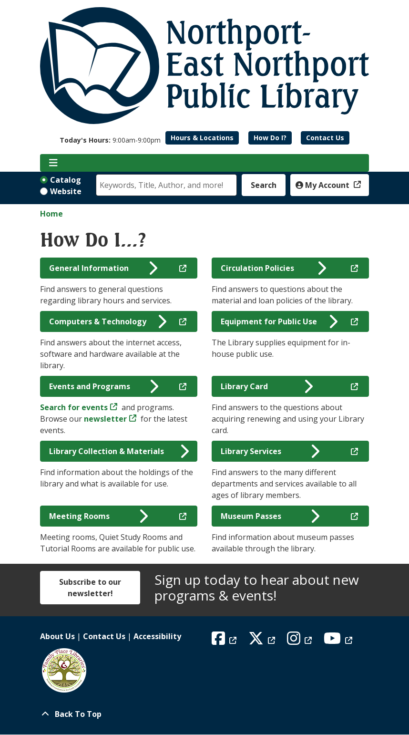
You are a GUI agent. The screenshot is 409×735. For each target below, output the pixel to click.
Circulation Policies (273, 268)
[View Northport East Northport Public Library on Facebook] (225, 641)
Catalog (65, 180)
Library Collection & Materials (119, 451)
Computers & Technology (107, 321)
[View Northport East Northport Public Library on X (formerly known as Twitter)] (262, 641)
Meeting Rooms (98, 516)
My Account (323, 185)
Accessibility (157, 636)
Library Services (270, 451)
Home (51, 213)
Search (263, 185)
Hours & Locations (202, 137)
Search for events (74, 407)
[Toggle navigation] (53, 163)
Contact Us (325, 137)
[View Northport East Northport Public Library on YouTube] (339, 641)
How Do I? (270, 137)
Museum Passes (270, 516)
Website (66, 191)
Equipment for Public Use (279, 321)
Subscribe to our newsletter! (90, 588)
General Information (103, 268)
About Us (57, 636)
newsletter (105, 419)
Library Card (267, 386)
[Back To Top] (204, 714)
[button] (110, 140)
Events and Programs (103, 386)
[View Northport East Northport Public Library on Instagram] (300, 641)
